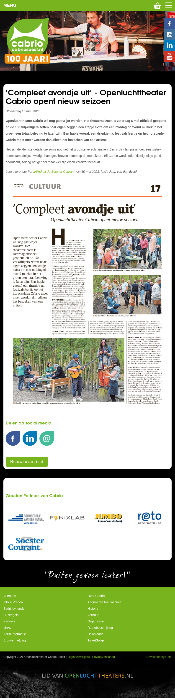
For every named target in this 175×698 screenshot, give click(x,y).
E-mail (46, 441)
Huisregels (10, 615)
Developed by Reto (159, 657)
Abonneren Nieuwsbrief (104, 602)
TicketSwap (96, 640)
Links (7, 627)
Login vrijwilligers (78, 657)
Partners (9, 621)
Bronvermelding (14, 640)
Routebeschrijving (100, 627)
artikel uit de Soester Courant (54, 171)
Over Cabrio (96, 596)
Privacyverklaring (103, 657)
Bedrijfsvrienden (14, 608)
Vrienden (9, 596)
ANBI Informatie (14, 634)
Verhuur (93, 615)
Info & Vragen (13, 602)
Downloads (95, 634)
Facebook (13, 441)
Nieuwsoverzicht (27, 462)
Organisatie (96, 621)
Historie (93, 608)
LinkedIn (30, 441)
